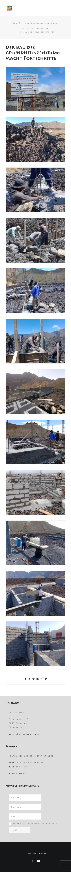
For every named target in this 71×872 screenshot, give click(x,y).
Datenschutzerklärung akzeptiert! (35, 823)
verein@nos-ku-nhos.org (24, 734)
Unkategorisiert (40, 28)
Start (25, 28)
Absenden (19, 830)
